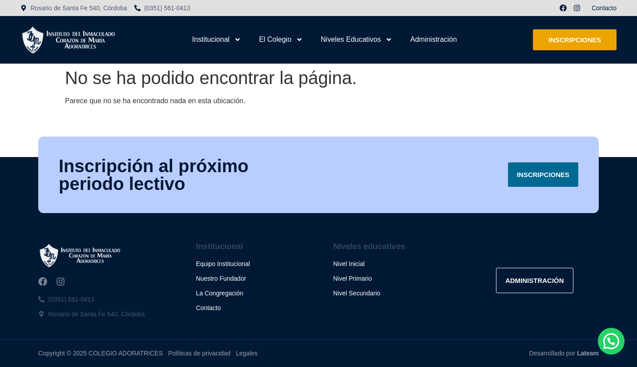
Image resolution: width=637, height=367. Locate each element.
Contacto (604, 8)
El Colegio (281, 40)
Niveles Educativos (356, 40)
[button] (611, 341)
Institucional (217, 40)
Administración (433, 39)
